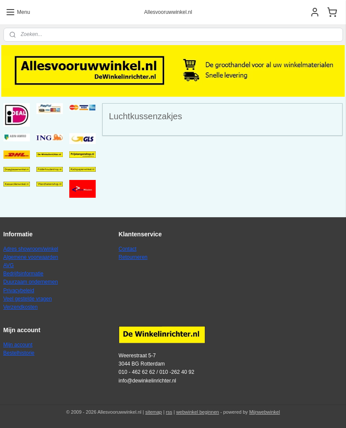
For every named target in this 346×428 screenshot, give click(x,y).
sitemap (153, 412)
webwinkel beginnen (197, 412)
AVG (8, 265)
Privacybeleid (18, 291)
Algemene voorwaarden (30, 257)
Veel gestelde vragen (27, 299)
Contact (127, 249)
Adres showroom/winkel (30, 249)
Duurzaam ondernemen (30, 282)
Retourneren (133, 257)
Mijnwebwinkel (264, 412)
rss (169, 412)
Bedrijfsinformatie (23, 274)
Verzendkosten (20, 307)
